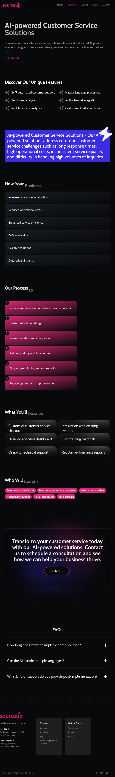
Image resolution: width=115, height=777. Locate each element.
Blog (95, 5)
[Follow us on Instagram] (106, 773)
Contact (107, 5)
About (84, 5)
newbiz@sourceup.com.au (13, 723)
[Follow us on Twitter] (101, 773)
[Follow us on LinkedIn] (111, 773)
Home (60, 5)
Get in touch (13, 58)
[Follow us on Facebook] (96, 773)
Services (72, 5)
